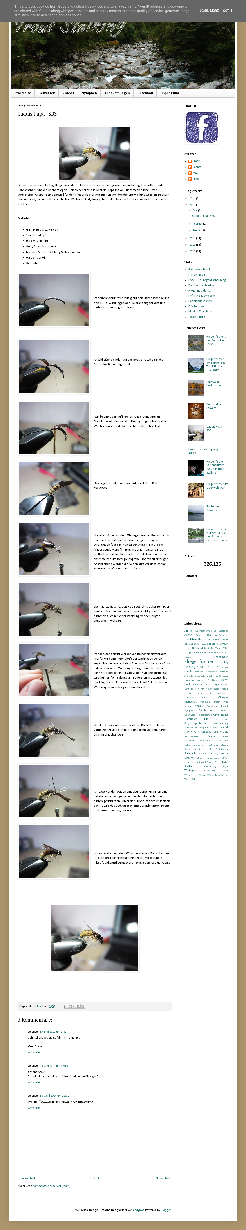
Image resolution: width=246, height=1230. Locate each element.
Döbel (225, 648)
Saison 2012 (220, 732)
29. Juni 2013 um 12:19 (54, 1066)
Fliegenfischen (199, 661)
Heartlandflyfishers (200, 301)
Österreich (190, 719)
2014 (192, 198)
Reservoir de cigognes (196, 728)
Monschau (190, 702)
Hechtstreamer (204, 684)
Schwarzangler (191, 741)
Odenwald (223, 710)
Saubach (213, 736)
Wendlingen (190, 775)
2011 (192, 244)
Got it (227, 11)
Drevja (187, 653)
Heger (216, 684)
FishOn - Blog (196, 275)
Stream (224, 754)
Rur (196, 732)
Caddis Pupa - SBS (203, 216)
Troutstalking (208, 766)
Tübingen (190, 770)
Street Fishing (204, 758)
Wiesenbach (213, 775)
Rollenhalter (216, 728)
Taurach (189, 762)
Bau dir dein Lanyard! (214, 406)
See (202, 741)
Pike (205, 719)
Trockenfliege (214, 762)
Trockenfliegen (117, 93)
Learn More (209, 11)
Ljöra (210, 693)
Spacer (187, 749)
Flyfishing (202, 667)
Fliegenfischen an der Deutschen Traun (217, 340)
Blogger (166, 1210)
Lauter (200, 693)
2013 (192, 205)
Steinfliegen (222, 749)
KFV (202, 689)
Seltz (187, 745)
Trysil (225, 767)
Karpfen (195, 689)
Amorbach (200, 631)
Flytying (212, 667)
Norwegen (212, 706)
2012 (192, 238)
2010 (192, 251)
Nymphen (89, 93)
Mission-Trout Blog (200, 311)
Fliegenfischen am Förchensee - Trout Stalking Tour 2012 (216, 365)
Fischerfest (222, 653)
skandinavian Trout (202, 745)
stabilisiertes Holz (203, 749)
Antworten (34, 1052)
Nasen (187, 706)
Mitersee (223, 697)
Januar (197, 230)
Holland (224, 684)
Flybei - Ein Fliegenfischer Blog (207, 280)
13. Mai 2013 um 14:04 (54, 1032)
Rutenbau (145, 93)
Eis (201, 653)
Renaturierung (220, 723)
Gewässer (46, 93)
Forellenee (199, 672)
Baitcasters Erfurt (199, 269)
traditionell (200, 762)
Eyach (214, 653)
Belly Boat (190, 644)
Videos (68, 93)
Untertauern (209, 771)
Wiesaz (202, 775)
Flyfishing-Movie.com (201, 295)
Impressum (169, 93)
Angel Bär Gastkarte (217, 631)
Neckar (199, 706)
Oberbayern (205, 710)
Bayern (224, 640)
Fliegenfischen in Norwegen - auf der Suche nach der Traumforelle (217, 535)
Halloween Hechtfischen (214, 383)
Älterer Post (163, 1178)
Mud (225, 702)
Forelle (188, 671)
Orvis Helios (220, 715)
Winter (224, 775)
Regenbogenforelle (195, 723)
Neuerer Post (27, 1178)
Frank (196, 161)
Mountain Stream (210, 702)
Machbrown (190, 697)
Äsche (188, 635)
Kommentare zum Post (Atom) (51, 1186)
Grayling (189, 680)
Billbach (211, 644)
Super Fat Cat (220, 758)
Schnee (224, 736)
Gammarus (211, 672)
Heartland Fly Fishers (208, 680)
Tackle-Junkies (197, 317)
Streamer (189, 758)
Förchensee (222, 667)
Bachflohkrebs (221, 635)
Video (225, 770)
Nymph (224, 706)
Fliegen (188, 657)
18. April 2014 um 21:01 (54, 1096)
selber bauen (211, 741)
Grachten (223, 676)
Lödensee (222, 693)
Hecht (224, 680)
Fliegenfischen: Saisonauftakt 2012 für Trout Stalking (215, 467)
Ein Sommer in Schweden (215, 508)
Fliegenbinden (220, 657)
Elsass (207, 653)
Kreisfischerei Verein (217, 689)
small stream (221, 745)
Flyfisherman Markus (201, 285)
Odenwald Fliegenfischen (198, 715)
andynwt (138, 1210)
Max (195, 173)
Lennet (197, 167)
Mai (195, 210)
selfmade (223, 741)
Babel (198, 635)
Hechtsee (190, 684)
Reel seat (221, 719)
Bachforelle (193, 639)
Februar (198, 224)
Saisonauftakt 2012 (195, 736)
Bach (208, 635)
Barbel (216, 640)
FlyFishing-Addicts (199, 290)
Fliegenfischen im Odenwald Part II (217, 486)
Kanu (187, 689)
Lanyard (188, 693)
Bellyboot (201, 644)
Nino (196, 179)
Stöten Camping (208, 754)
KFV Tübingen (196, 306)
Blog (218, 644)
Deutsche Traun (212, 648)
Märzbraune (207, 697)
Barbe (207, 639)
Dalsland (197, 648)
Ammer (189, 630)
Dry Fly (195, 652)
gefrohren (213, 676)
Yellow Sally (190, 779)
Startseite (22, 93)
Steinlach (190, 753)
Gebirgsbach (201, 676)
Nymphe (188, 710)
